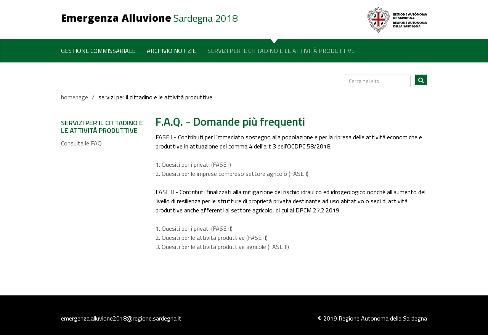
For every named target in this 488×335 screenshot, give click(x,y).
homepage (74, 97)
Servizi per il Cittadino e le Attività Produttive (281, 50)
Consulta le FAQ (81, 143)
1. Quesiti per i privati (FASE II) (194, 228)
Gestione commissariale (98, 50)
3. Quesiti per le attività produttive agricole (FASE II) (222, 246)
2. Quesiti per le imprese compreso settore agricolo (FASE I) (232, 173)
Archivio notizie (171, 50)
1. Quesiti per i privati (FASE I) (193, 164)
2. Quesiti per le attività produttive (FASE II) (212, 237)
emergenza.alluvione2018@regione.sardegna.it (121, 318)
